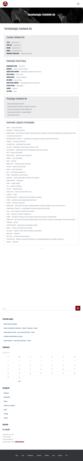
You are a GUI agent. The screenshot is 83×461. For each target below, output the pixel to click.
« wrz (19, 381)
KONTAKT (60, 456)
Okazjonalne (7, 397)
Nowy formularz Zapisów (10, 324)
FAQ (66, 456)
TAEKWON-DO (30, 456)
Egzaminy (6, 393)
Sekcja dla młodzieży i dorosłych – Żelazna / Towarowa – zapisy (20, 328)
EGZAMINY (39, 456)
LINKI (53, 456)
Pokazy (5, 401)
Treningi (6, 414)
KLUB (23, 456)
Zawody (6, 418)
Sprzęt (5, 410)
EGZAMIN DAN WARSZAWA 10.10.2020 (13, 336)
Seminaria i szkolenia (9, 405)
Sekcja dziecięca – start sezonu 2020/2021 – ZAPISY (17, 341)
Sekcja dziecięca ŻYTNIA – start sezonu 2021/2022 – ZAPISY (19, 332)
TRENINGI (47, 456)
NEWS (17, 456)
